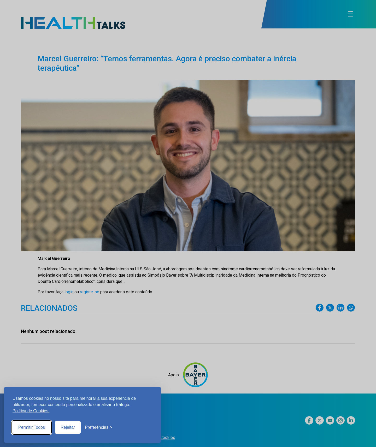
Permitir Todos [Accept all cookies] (31, 427)
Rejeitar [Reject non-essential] (68, 427)
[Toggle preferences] (98, 427)
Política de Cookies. (31, 411)
